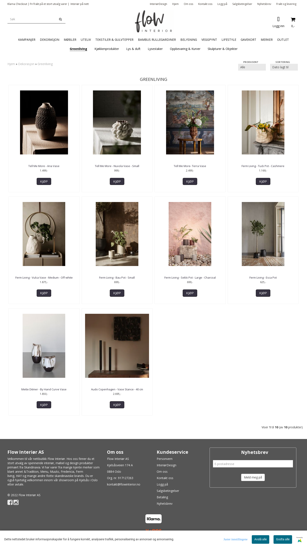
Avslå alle (260, 539)
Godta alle (283, 539)
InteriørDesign (158, 4)
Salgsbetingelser (242, 4)
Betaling (162, 497)
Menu (44, 472)
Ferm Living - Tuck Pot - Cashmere (263, 166)
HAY (19, 476)
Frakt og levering (286, 4)
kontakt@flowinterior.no (123, 484)
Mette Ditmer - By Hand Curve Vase (44, 389)
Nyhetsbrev (264, 4)
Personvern (164, 459)
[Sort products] (284, 67)
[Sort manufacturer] (252, 67)
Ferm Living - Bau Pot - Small (117, 277)
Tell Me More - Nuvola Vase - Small (117, 166)
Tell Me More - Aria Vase (43, 166)
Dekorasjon (26, 64)
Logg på (222, 4)
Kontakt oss (205, 4)
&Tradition (31, 472)
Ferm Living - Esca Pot (263, 277)
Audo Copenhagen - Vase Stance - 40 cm (117, 389)
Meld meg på (253, 477)
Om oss (188, 4)
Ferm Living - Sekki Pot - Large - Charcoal (190, 277)
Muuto (54, 472)
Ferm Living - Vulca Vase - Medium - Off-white (44, 277)
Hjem (175, 4)
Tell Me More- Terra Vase (190, 166)
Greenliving (45, 64)
